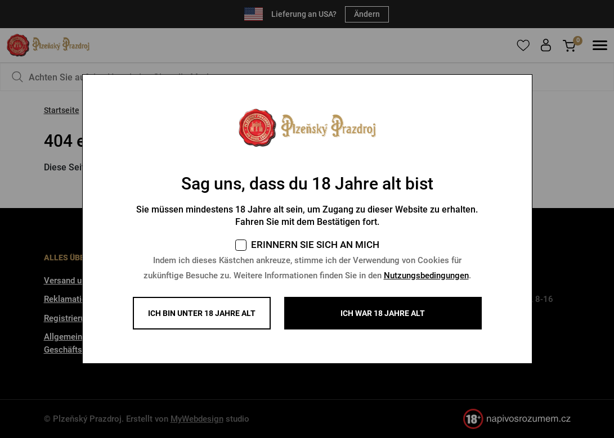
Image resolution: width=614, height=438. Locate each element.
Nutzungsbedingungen (426, 275)
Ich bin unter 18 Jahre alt (202, 313)
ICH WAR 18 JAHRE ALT (382, 313)
